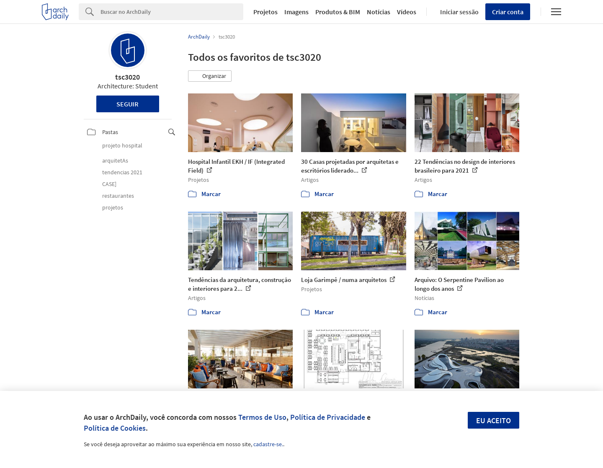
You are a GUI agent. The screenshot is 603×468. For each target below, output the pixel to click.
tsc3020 (127, 77)
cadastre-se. (268, 444)
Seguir (127, 104)
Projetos (265, 11)
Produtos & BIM (337, 11)
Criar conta (507, 12)
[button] (210, 76)
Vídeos (406, 11)
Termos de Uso (262, 417)
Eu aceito (493, 420)
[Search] (171, 11)
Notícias (378, 11)
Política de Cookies (115, 428)
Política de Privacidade (327, 417)
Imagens (296, 11)
